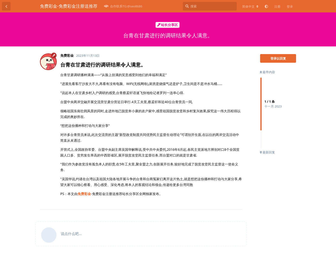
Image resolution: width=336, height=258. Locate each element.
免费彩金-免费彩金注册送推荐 (68, 6)
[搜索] (210, 6)
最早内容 (267, 72)
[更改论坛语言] (250, 6)
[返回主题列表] (6, 6)
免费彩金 (84, 193)
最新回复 (267, 152)
